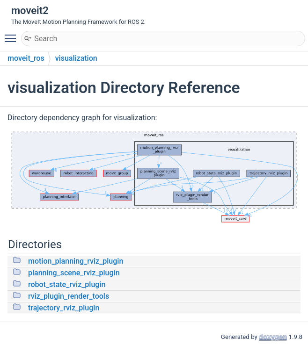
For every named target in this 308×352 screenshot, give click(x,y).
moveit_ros (25, 58)
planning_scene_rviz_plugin (74, 272)
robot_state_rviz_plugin (66, 284)
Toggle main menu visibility (13, 34)
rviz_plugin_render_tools (68, 296)
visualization (76, 58)
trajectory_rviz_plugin (63, 307)
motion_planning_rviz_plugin (75, 261)
